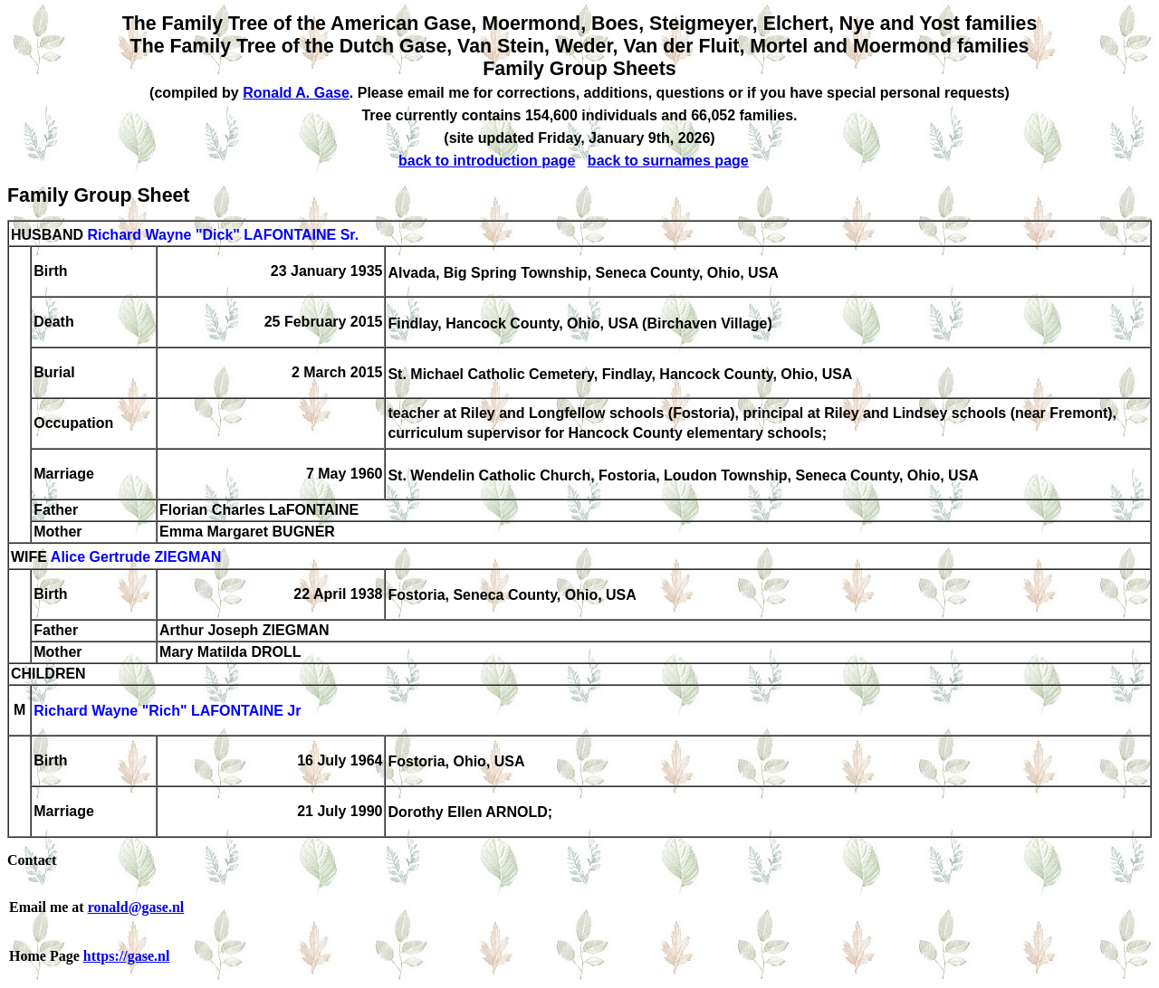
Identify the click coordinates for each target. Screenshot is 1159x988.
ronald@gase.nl (136, 907)
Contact (31, 860)
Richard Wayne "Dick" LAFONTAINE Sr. (223, 234)
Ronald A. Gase (296, 92)
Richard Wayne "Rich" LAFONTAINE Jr (167, 711)
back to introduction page (487, 160)
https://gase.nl (126, 956)
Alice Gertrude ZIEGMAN (136, 557)
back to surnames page (668, 160)
